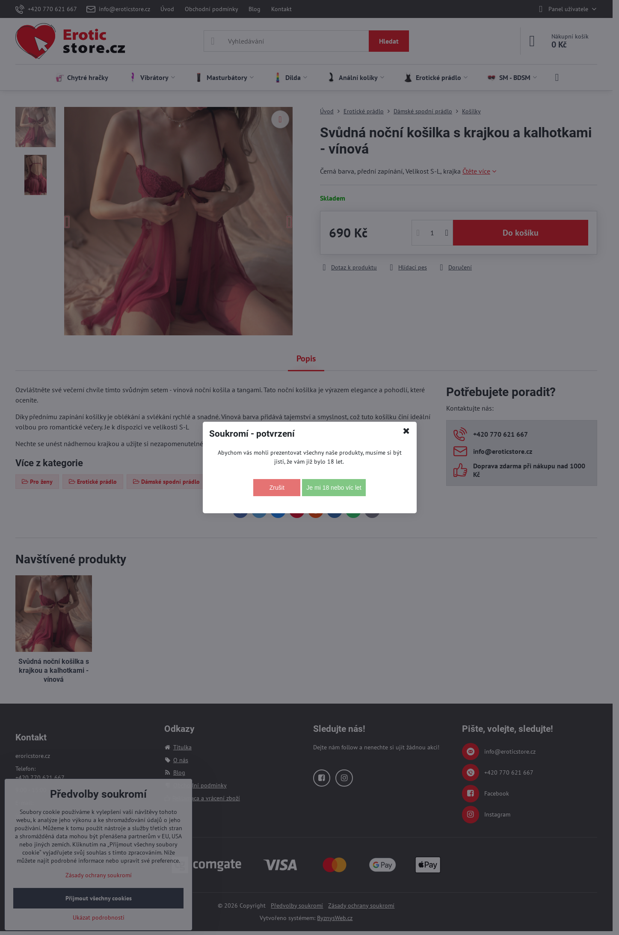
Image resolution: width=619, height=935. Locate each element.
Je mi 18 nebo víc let (333, 487)
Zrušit (277, 487)
